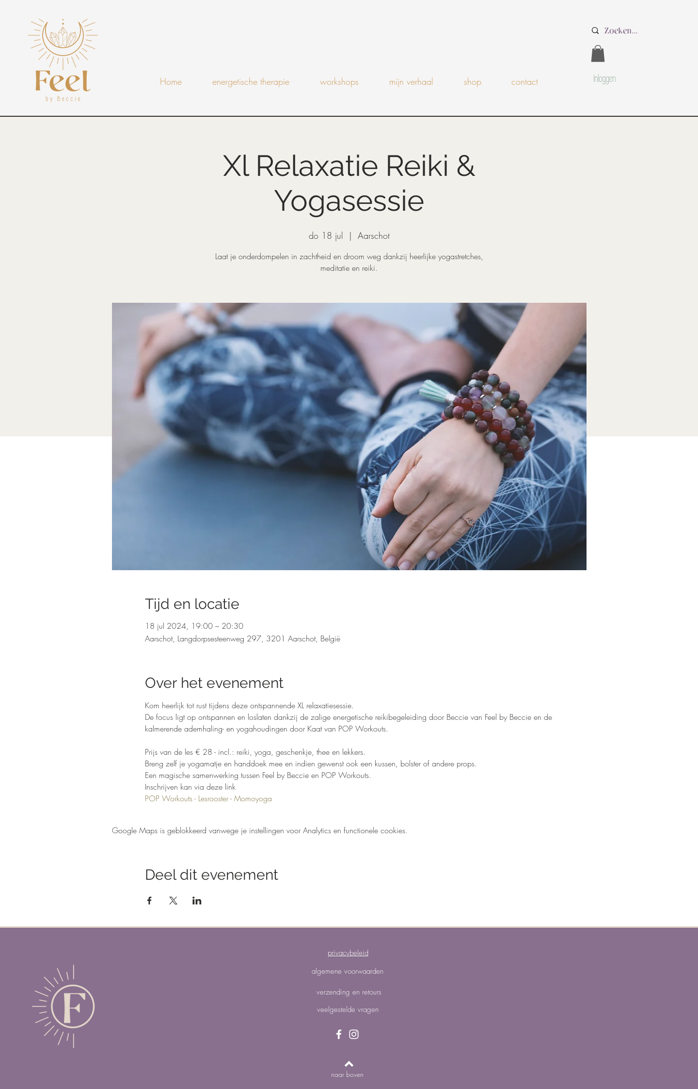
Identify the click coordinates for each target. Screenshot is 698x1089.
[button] (598, 53)
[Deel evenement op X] (173, 900)
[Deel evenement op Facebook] (149, 900)
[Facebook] (339, 1034)
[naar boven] (347, 1074)
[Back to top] (349, 1063)
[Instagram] (354, 1034)
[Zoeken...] (640, 30)
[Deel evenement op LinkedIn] (197, 900)
